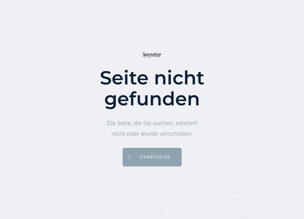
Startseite (155, 157)
